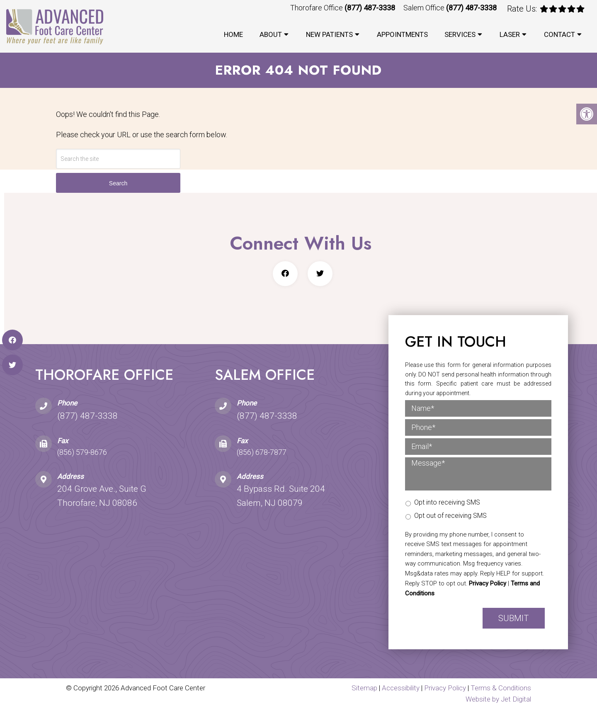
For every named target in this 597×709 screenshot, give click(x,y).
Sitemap (364, 688)
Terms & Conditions (501, 688)
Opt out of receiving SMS (450, 516)
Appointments (402, 34)
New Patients (329, 34)
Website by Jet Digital (498, 699)
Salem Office (424, 7)
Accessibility (401, 688)
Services (460, 34)
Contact (559, 34)
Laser (510, 34)
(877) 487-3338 (370, 7)
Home (233, 34)
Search (118, 183)
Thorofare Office (317, 7)
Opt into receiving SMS (447, 502)
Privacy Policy (487, 583)
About (271, 34)
